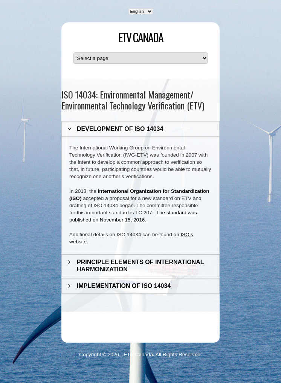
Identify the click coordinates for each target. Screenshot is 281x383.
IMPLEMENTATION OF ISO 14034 (124, 286)
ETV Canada (140, 37)
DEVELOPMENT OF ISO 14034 (120, 129)
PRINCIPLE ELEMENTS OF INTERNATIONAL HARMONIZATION (140, 265)
